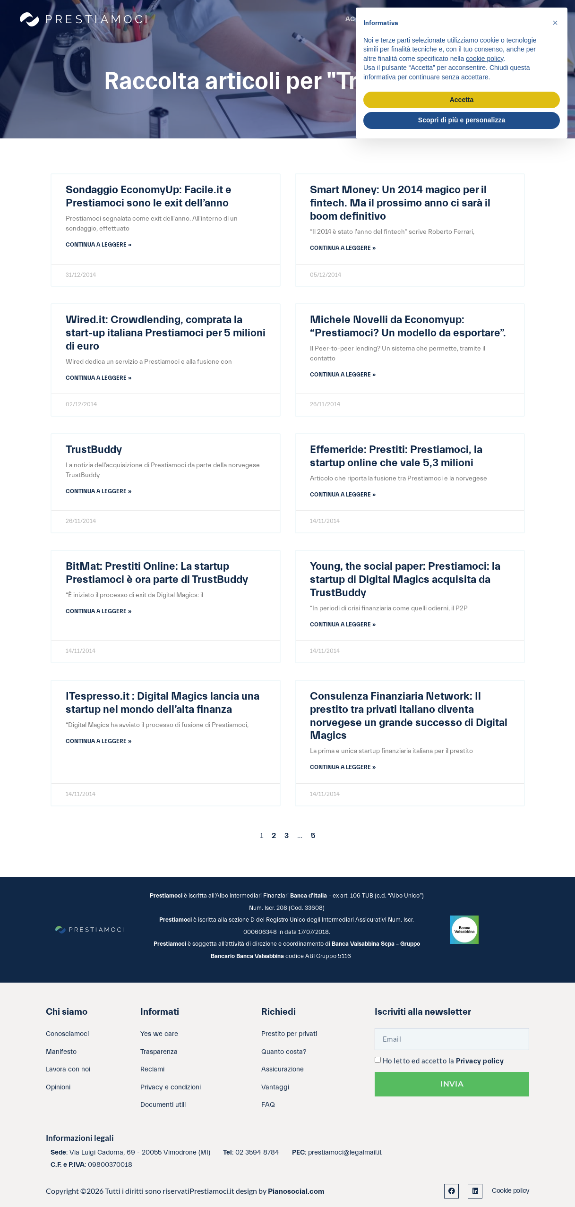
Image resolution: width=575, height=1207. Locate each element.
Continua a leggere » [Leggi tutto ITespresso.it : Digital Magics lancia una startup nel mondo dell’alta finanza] (98, 741)
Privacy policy (480, 1061)
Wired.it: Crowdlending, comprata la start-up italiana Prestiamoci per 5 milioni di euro (166, 333)
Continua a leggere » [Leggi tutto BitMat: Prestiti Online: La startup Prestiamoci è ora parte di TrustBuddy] (98, 611)
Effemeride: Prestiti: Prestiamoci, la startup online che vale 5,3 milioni (396, 456)
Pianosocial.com (296, 1191)
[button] (555, 22)
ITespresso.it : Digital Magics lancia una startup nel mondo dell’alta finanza (162, 703)
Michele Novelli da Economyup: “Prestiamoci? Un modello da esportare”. (408, 326)
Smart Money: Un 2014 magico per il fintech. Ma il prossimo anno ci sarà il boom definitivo (400, 203)
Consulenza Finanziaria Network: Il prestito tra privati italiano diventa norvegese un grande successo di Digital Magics (408, 716)
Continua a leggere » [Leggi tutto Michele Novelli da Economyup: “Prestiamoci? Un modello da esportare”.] (343, 374)
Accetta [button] (462, 99)
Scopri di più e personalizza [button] (461, 120)
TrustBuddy (94, 450)
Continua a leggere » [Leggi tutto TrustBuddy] (98, 491)
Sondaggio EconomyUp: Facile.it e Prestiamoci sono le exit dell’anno (149, 196)
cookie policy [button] (484, 58)
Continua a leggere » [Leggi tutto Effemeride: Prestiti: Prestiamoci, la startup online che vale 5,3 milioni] (343, 494)
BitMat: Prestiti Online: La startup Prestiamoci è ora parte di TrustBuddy (157, 573)
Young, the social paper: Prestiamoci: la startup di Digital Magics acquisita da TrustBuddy (405, 579)
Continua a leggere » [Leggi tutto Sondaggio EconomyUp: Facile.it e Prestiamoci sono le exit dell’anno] (98, 244)
